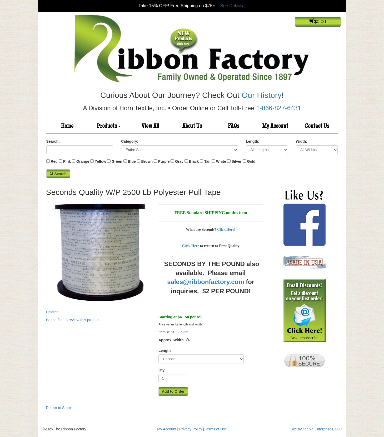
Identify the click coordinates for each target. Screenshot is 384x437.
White (221, 161)
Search (58, 174)
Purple (164, 161)
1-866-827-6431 (278, 108)
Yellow (100, 161)
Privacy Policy (190, 429)
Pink (67, 161)
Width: (301, 141)
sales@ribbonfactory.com (205, 281)
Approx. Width (171, 340)
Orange (82, 161)
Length (164, 350)
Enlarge (98, 256)
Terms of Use (216, 429)
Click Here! (226, 230)
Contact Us (317, 126)
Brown (147, 161)
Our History (262, 95)
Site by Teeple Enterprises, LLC (316, 429)
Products (109, 126)
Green (117, 161)
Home (67, 126)
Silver (237, 161)
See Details (231, 5)
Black (194, 161)
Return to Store (58, 408)
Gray (179, 161)
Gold (251, 161)
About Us (192, 126)
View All (150, 126)
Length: (252, 141)
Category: (129, 141)
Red (54, 161)
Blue (132, 161)
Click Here (190, 246)
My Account (275, 126)
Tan (207, 161)
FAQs (233, 126)
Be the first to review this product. (73, 320)
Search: (53, 141)
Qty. (161, 370)
